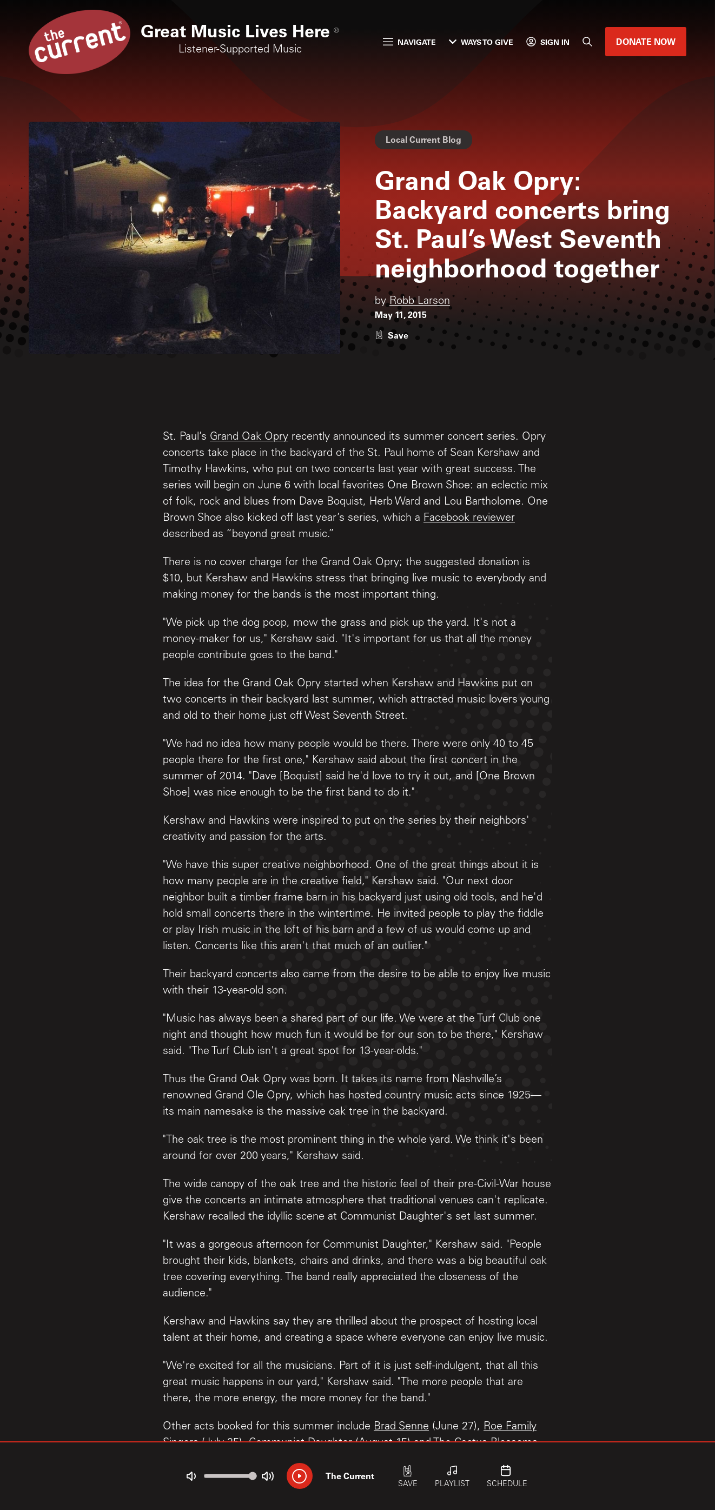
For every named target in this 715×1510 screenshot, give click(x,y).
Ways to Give (481, 42)
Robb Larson (419, 301)
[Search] (587, 42)
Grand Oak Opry (249, 437)
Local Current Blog (423, 139)
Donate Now (646, 41)
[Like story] (391, 335)
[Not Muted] (190, 1476)
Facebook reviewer (469, 518)
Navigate (409, 42)
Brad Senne (401, 1427)
